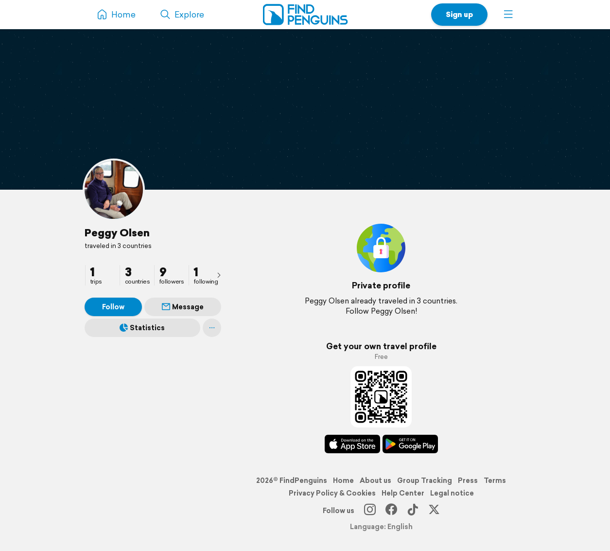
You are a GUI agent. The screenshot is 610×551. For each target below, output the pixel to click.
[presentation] (219, 275)
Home (343, 480)
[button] (508, 14)
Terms (495, 480)
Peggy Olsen (117, 232)
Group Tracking (424, 480)
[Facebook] (391, 510)
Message (183, 307)
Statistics (142, 328)
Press (468, 480)
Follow (113, 307)
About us (375, 480)
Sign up (459, 14)
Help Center (403, 493)
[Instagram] (370, 510)
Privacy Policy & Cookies (332, 493)
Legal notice (452, 493)
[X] (434, 510)
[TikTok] (412, 510)
